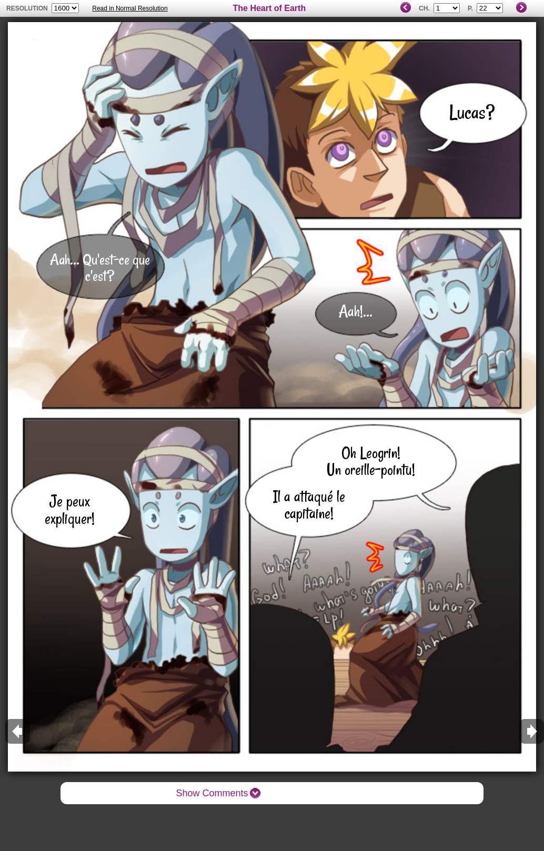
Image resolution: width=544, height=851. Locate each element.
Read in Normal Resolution (129, 8)
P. (470, 8)
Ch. (424, 8)
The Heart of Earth (269, 8)
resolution (27, 8)
